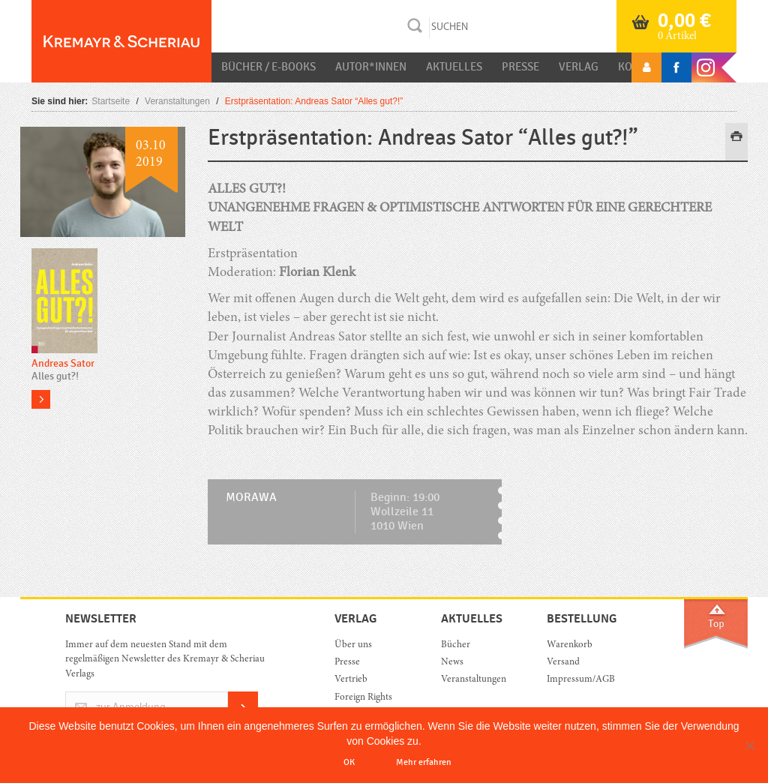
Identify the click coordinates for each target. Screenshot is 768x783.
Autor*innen (370, 67)
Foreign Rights (363, 698)
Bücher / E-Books (268, 67)
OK (349, 762)
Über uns (353, 645)
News (452, 663)
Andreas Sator (63, 363)
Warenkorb (569, 645)
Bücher (455, 645)
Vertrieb (351, 680)
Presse (520, 67)
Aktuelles (454, 67)
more (41, 399)
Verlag (578, 67)
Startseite (111, 101)
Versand (563, 663)
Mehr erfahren (424, 762)
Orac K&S (122, 41)
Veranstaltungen (177, 101)
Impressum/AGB (581, 680)
